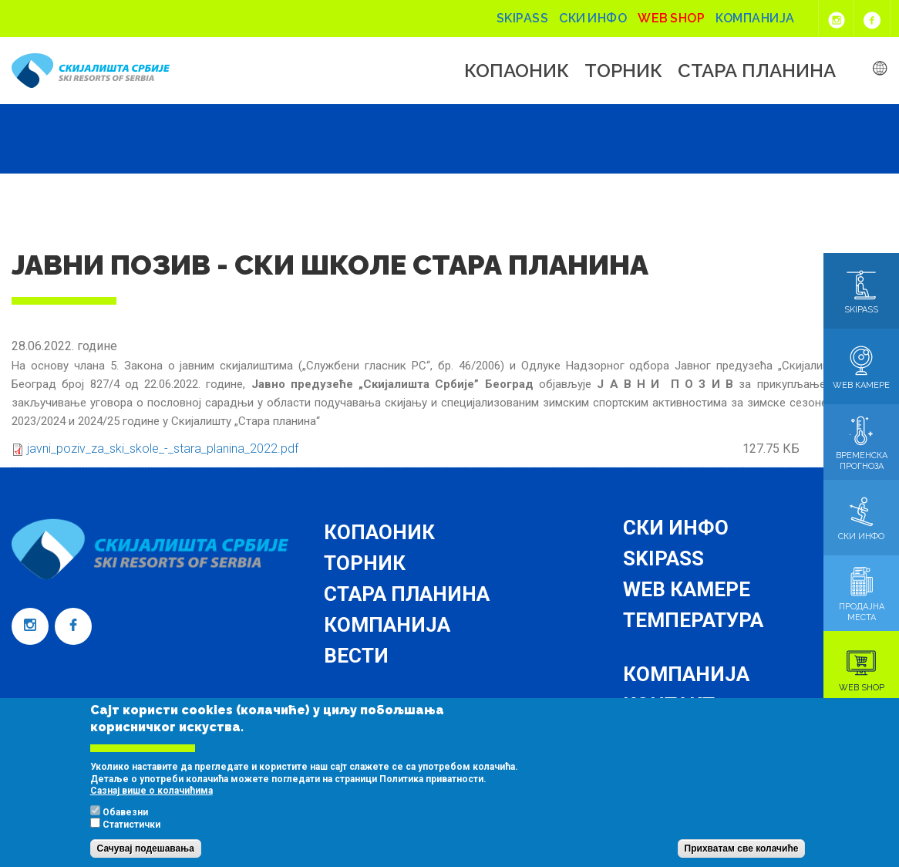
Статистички (131, 839)
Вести (356, 655)
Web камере (686, 589)
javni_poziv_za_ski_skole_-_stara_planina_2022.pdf (162, 448)
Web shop (671, 18)
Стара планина (757, 71)
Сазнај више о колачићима (151, 805)
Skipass (523, 18)
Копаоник (516, 71)
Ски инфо (593, 18)
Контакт (669, 705)
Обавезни (125, 826)
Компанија (755, 18)
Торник (623, 71)
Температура (693, 620)
